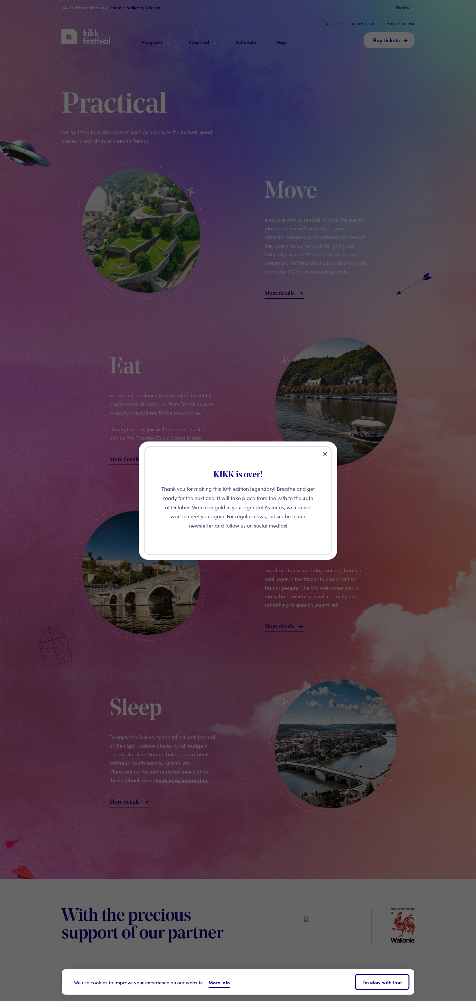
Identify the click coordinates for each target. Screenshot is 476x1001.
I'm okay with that (382, 982)
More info (219, 982)
